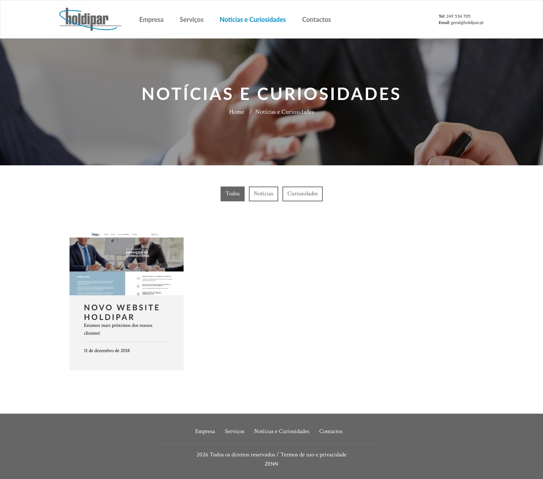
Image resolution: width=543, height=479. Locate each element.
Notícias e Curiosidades (253, 19)
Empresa (151, 19)
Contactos (316, 19)
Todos (233, 193)
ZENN (271, 464)
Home (236, 112)
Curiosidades (302, 193)
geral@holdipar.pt (467, 22)
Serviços (192, 19)
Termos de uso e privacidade (313, 455)
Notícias (263, 193)
